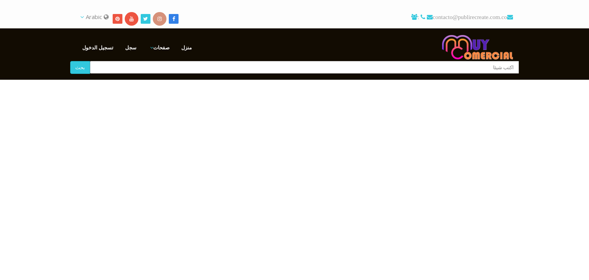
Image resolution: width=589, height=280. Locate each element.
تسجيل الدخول (97, 47)
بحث (80, 67)
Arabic (94, 17)
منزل (186, 47)
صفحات (161, 47)
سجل (130, 47)
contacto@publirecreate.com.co (470, 17)
